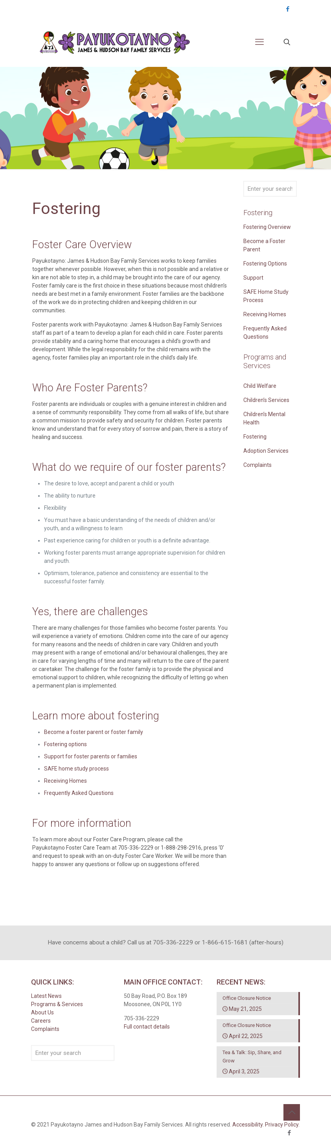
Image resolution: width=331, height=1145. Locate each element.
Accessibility (247, 1124)
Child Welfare (259, 386)
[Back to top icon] (291, 1112)
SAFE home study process (76, 768)
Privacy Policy (281, 1124)
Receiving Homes (65, 781)
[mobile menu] (259, 42)
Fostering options (65, 744)
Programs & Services (57, 1004)
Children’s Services (266, 400)
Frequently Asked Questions (79, 793)
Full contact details (147, 1026)
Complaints (257, 465)
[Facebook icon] (288, 9)
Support (253, 278)
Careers (41, 1021)
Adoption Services (266, 451)
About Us (42, 1012)
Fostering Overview (267, 227)
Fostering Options (265, 263)
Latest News (46, 996)
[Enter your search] (270, 189)
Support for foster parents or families (90, 756)
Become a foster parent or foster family (93, 732)
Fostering (255, 436)
